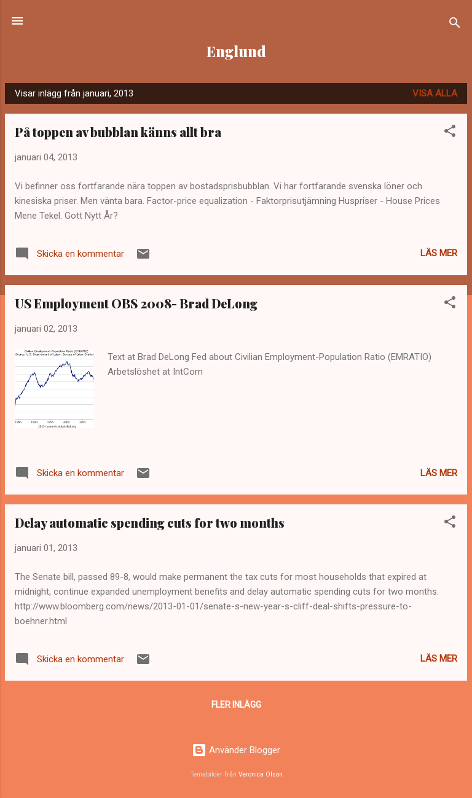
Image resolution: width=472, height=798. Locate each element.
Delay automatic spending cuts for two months (150, 522)
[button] (449, 133)
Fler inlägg (236, 705)
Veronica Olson (260, 774)
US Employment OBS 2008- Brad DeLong (136, 303)
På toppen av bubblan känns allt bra (118, 131)
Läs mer (438, 253)
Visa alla (434, 93)
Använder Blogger (236, 750)
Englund (236, 51)
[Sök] (454, 25)
